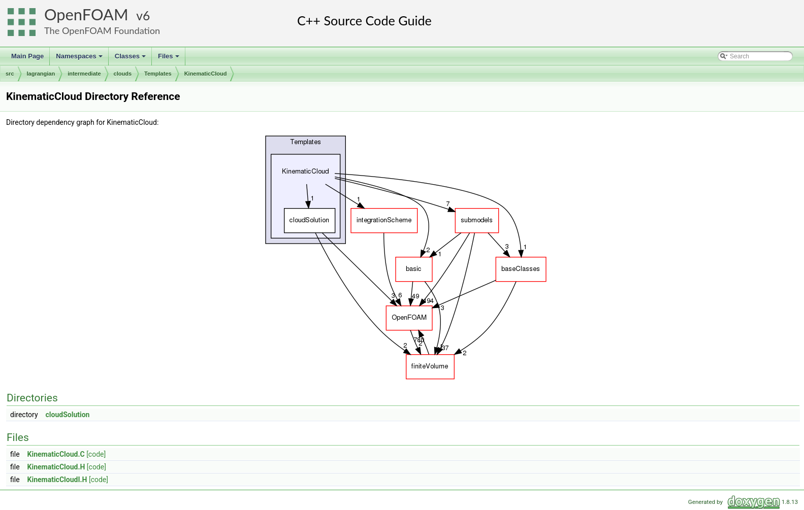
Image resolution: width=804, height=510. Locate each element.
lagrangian (41, 74)
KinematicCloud (205, 74)
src (10, 74)
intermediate (84, 74)
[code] (96, 454)
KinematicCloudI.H (57, 479)
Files (169, 58)
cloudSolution (68, 415)
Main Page (27, 56)
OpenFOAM (86, 14)
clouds (123, 74)
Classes (131, 58)
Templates (158, 74)
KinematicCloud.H (56, 467)
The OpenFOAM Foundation (102, 30)
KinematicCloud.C (56, 454)
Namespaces (80, 58)
